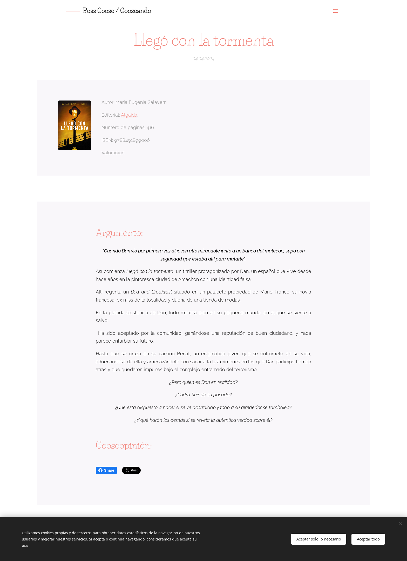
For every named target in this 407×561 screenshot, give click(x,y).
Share (106, 470)
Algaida (129, 114)
